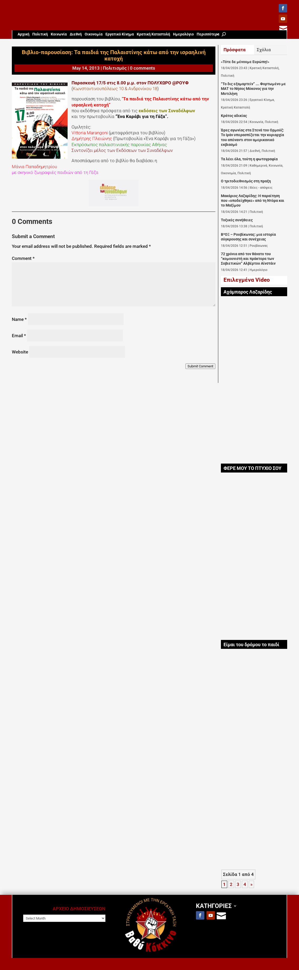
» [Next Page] (251, 884)
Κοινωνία (59, 34)
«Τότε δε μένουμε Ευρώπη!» (245, 62)
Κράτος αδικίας (234, 116)
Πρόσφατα (235, 49)
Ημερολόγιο (183, 34)
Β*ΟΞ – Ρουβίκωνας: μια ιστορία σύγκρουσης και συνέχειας (248, 237)
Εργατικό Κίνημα (119, 34)
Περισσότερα (208, 34)
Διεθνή (76, 34)
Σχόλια (264, 49)
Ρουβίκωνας (259, 246)
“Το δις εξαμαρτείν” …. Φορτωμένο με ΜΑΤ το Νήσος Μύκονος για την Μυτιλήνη (253, 89)
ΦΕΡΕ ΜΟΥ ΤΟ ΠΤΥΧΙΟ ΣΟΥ (252, 468)
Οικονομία (94, 34)
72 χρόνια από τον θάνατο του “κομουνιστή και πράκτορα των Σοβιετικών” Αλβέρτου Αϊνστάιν (248, 259)
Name (19, 319)
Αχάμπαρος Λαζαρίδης (248, 292)
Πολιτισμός (115, 68)
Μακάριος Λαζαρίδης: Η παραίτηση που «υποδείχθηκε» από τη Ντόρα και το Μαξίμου (252, 201)
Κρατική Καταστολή (153, 34)
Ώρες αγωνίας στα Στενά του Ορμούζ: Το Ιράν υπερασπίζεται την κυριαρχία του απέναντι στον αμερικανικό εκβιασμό (252, 137)
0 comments (142, 68)
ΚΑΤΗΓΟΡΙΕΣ (214, 905)
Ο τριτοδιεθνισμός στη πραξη (246, 181)
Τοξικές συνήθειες (237, 220)
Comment (23, 258)
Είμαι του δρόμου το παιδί (251, 644)
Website (20, 352)
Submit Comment (200, 366)
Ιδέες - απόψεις (261, 187)
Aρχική (23, 34)
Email (19, 335)
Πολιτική (40, 34)
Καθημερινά (258, 165)
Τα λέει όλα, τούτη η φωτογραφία (249, 159)
